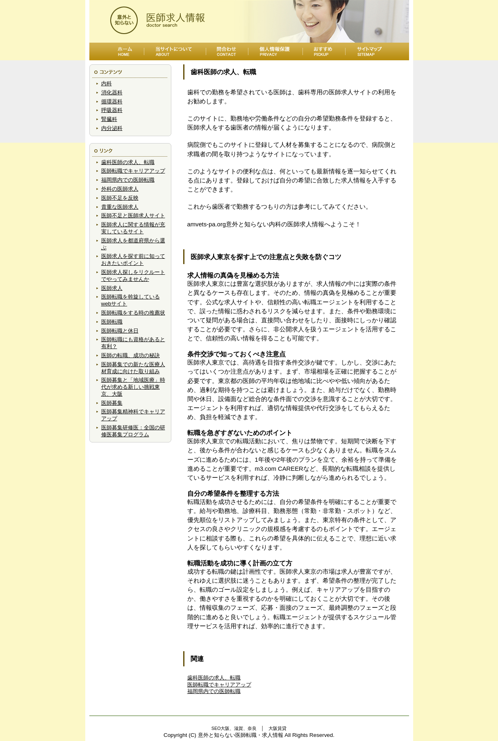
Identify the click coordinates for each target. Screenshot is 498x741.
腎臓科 (109, 119)
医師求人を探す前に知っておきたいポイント (133, 259)
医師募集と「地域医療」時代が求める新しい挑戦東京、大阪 (133, 387)
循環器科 (112, 101)
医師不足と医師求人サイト (133, 215)
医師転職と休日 (120, 331)
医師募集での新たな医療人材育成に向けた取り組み (133, 367)
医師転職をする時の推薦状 (133, 313)
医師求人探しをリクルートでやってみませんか (133, 275)
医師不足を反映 (120, 198)
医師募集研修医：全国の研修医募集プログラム (133, 431)
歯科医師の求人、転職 (128, 162)
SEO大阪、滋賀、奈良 (234, 728)
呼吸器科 (112, 110)
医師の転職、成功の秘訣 (130, 355)
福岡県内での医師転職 (128, 180)
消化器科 (112, 92)
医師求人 (112, 288)
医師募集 (112, 403)
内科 (106, 83)
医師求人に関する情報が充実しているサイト (133, 228)
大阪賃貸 (277, 728)
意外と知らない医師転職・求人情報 (240, 735)
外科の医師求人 (120, 189)
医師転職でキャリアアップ (133, 171)
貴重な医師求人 (120, 207)
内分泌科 (112, 128)
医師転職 (112, 322)
